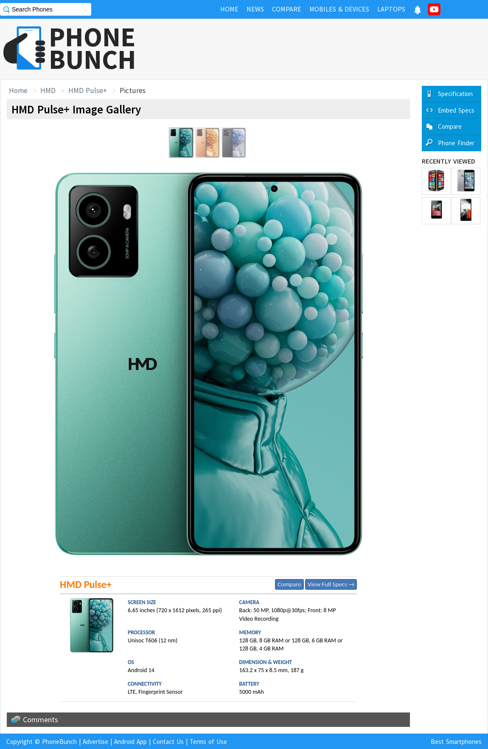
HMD (48, 90)
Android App (130, 742)
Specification (455, 94)
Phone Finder (456, 143)
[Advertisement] (333, 49)
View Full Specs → (331, 584)
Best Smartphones (456, 742)
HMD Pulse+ (87, 90)
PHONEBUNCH (92, 48)
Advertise (95, 742)
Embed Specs (456, 110)
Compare (289, 584)
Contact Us (168, 742)
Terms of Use (208, 742)
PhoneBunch (59, 742)
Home (18, 90)
